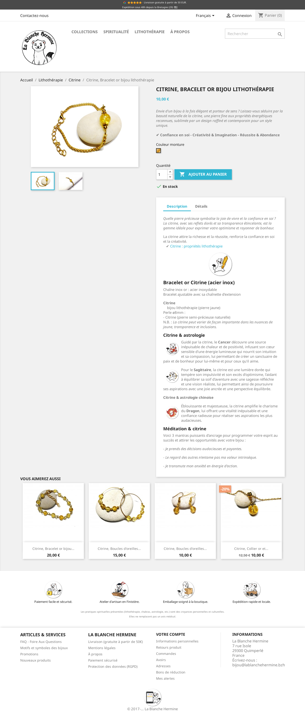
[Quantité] (162, 174)
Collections (84, 31)
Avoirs (161, 659)
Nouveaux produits (35, 660)
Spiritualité (116, 31)
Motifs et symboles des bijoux (44, 648)
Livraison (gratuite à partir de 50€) (115, 641)
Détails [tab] (201, 206)
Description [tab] (177, 206)
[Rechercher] (255, 34)
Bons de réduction (170, 672)
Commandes (166, 653)
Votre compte (170, 634)
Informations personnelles (177, 641)
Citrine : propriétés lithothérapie (196, 246)
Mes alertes (165, 678)
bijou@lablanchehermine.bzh (258, 665)
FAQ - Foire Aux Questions (41, 641)
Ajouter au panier (203, 174)
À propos (180, 31)
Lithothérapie (150, 31)
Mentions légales (102, 648)
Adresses (163, 666)
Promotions (29, 654)
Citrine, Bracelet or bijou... (53, 548)
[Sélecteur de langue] (206, 16)
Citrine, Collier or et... (251, 548)
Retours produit (168, 647)
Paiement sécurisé (102, 660)
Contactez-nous (34, 15)
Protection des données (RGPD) (112, 666)
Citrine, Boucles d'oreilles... (119, 548)
